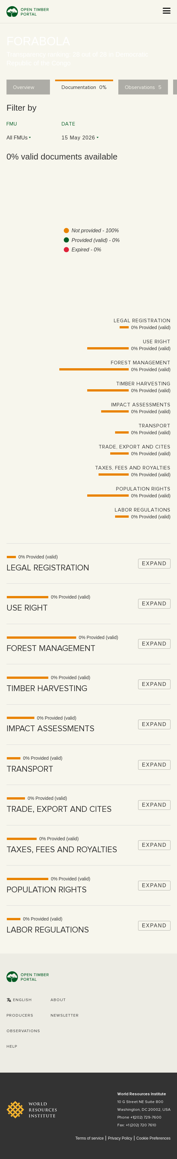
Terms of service (89, 1138)
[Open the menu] (167, 10)
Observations (23, 1031)
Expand (154, 563)
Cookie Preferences (153, 1138)
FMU (11, 124)
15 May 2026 (78, 137)
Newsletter (65, 1016)
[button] (19, 1000)
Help (11, 1047)
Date (69, 124)
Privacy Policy (120, 1138)
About (58, 1000)
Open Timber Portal (27, 11)
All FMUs (17, 137)
